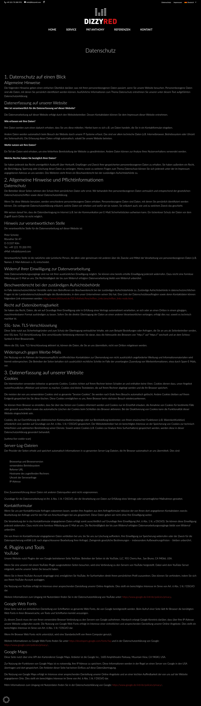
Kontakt (146, 29)
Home (52, 29)
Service (71, 29)
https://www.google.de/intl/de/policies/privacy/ (137, 684)
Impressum (178, 2)
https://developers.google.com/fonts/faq (90, 640)
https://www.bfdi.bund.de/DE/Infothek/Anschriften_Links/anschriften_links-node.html (88, 298)
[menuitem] (190, 3)
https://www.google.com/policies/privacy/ (26, 645)
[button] (6, 699)
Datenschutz (166, 2)
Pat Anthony (95, 29)
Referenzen (122, 29)
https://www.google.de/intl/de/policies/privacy (146, 596)
